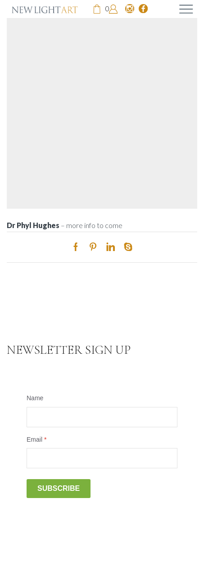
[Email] (102, 458)
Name (35, 398)
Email (36, 439)
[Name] (102, 417)
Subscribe (58, 488)
